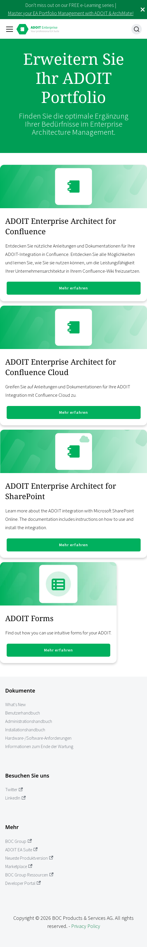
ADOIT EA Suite (21, 849)
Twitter (14, 789)
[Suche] (136, 29)
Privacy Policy (85, 926)
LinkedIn (15, 798)
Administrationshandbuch (28, 721)
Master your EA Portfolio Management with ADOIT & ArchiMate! (70, 13)
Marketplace (18, 866)
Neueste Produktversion (29, 858)
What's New (15, 704)
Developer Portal (23, 883)
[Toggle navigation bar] (9, 29)
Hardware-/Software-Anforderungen (38, 738)
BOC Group (18, 841)
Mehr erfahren (73, 288)
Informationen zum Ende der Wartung (39, 746)
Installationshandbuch (25, 729)
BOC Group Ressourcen (29, 875)
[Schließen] (142, 9)
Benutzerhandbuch (22, 713)
